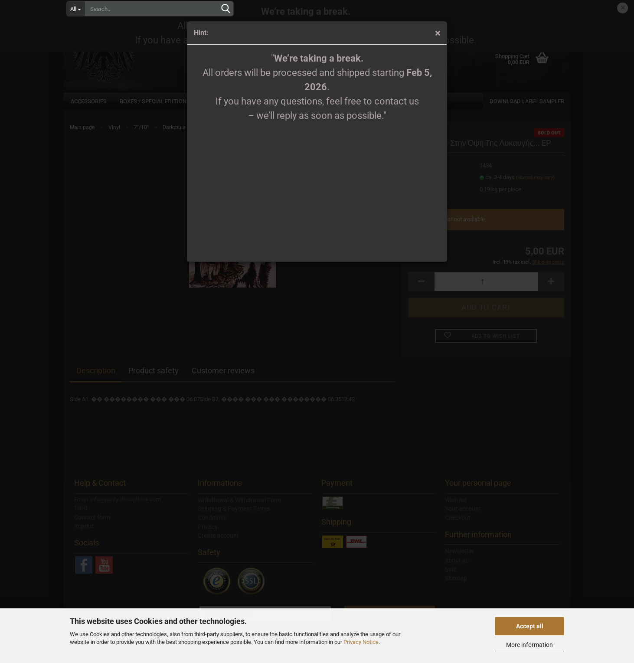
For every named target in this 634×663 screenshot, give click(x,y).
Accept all (529, 626)
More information (529, 644)
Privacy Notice (361, 642)
